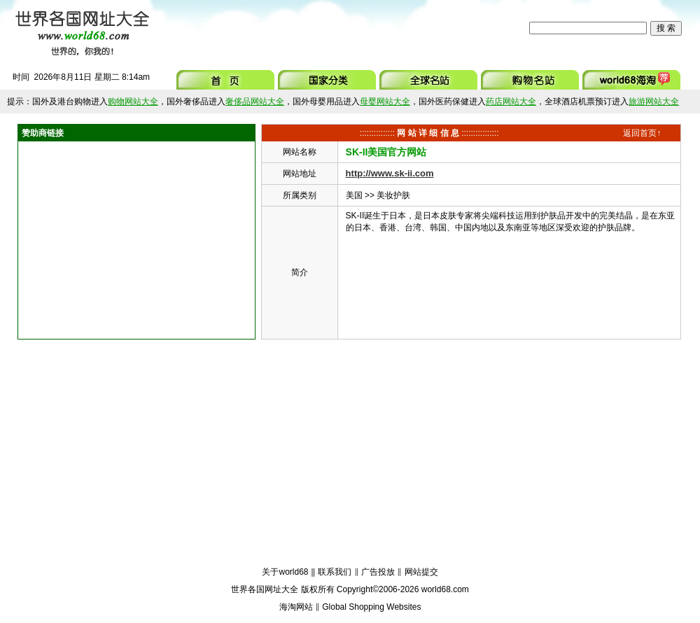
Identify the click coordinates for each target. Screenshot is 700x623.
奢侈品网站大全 (254, 101)
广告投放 (378, 572)
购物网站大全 (133, 101)
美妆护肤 (393, 195)
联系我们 (334, 572)
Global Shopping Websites (371, 607)
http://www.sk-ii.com (390, 173)
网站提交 (421, 572)
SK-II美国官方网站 (386, 152)
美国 (354, 195)
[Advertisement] (342, 28)
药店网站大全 (511, 101)
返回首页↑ (642, 133)
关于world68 (285, 572)
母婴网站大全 (385, 101)
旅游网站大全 (654, 101)
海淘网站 (296, 607)
